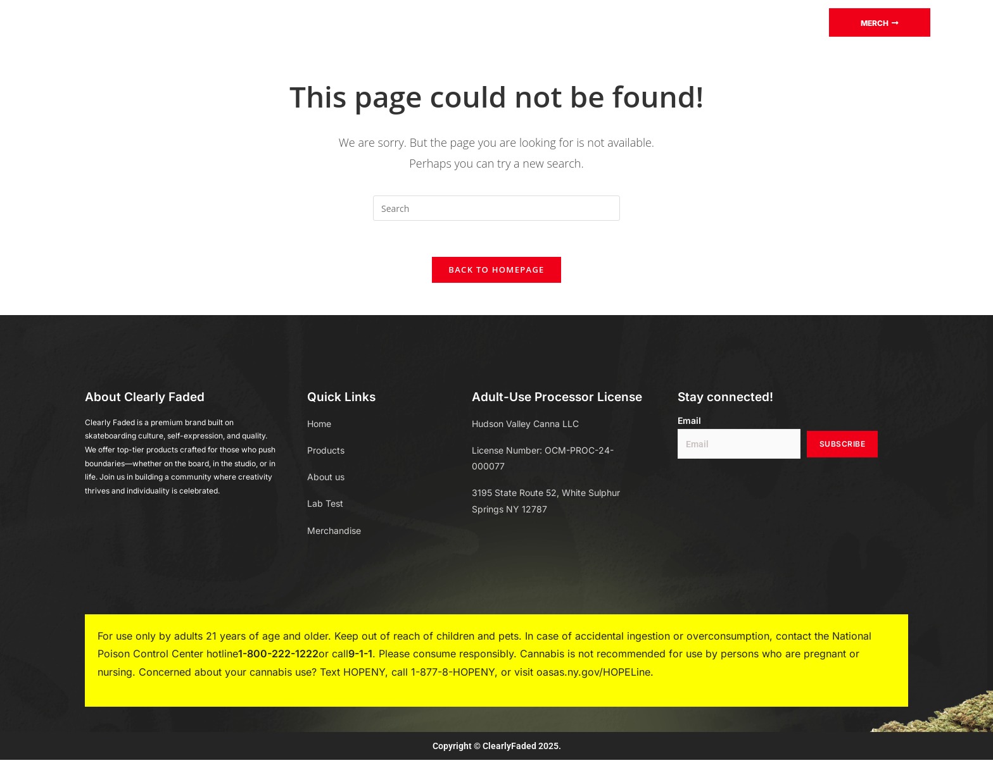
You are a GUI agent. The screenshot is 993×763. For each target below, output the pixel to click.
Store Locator (703, 21)
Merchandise (537, 21)
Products (332, 22)
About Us (617, 21)
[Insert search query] (496, 208)
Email (689, 423)
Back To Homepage (496, 272)
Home (263, 21)
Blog (467, 21)
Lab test (409, 21)
